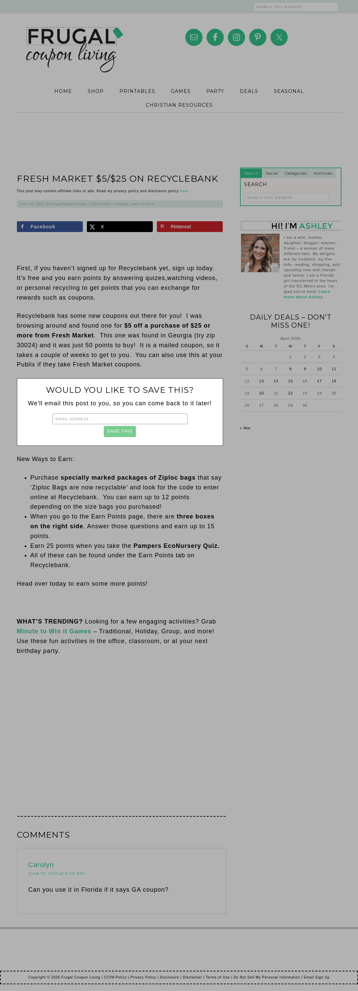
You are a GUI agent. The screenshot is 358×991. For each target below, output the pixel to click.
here (184, 191)
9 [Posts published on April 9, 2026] (305, 369)
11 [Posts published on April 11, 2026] (334, 369)
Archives (323, 173)
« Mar (245, 428)
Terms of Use (218, 977)
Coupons (121, 204)
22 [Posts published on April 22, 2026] (290, 393)
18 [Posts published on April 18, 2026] (334, 381)
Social (272, 173)
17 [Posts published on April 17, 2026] (319, 381)
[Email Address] (120, 418)
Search (251, 173)
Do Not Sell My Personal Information (267, 977)
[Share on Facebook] (50, 226)
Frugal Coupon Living (74, 41)
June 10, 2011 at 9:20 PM (56, 873)
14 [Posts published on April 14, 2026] (275, 381)
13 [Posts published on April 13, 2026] (261, 381)
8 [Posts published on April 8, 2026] (290, 369)
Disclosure (169, 977)
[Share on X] (120, 226)
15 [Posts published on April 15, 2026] (290, 381)
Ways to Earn (142, 204)
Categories (296, 173)
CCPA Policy (115, 977)
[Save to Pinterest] (190, 226)
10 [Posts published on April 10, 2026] (319, 369)
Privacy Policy (143, 977)
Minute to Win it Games (54, 631)
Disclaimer (192, 977)
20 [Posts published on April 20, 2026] (261, 393)
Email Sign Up (317, 977)
